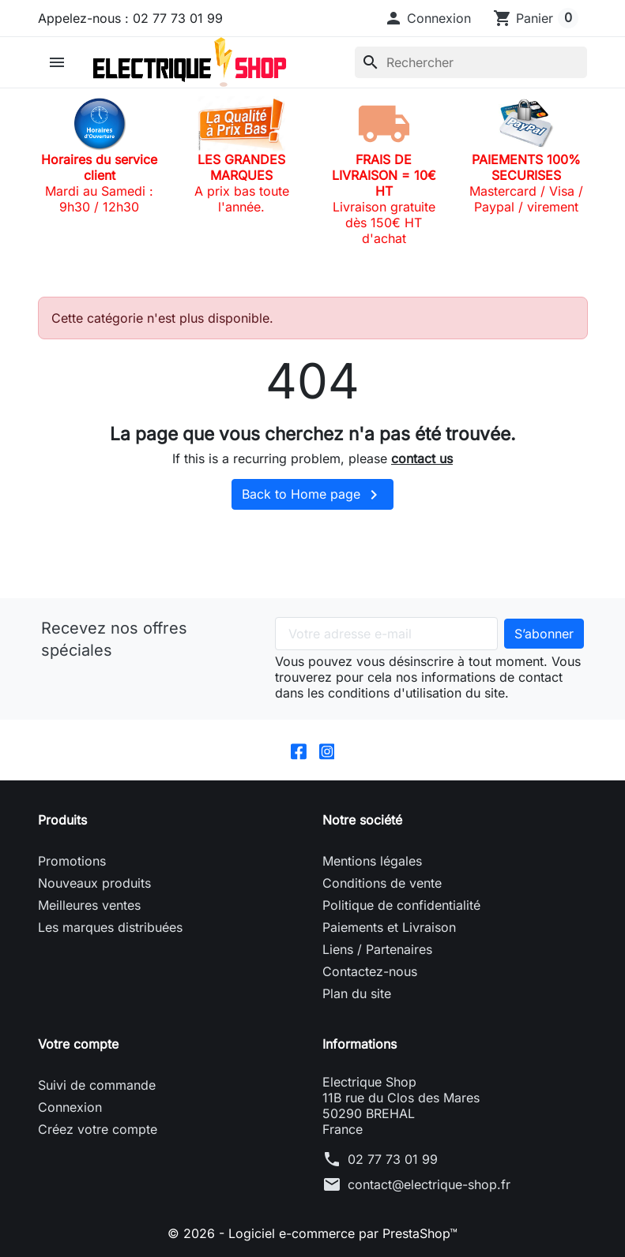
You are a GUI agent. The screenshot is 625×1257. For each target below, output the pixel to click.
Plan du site (356, 993)
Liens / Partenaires (377, 949)
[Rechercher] (471, 62)
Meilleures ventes (89, 905)
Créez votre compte (97, 1129)
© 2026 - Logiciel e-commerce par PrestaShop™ (312, 1233)
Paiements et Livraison (389, 927)
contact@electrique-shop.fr (429, 1184)
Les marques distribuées (110, 927)
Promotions (72, 861)
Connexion (70, 1107)
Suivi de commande (97, 1085)
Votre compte (78, 1044)
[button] (427, 18)
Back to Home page (312, 494)
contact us (422, 458)
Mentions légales (372, 861)
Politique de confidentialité (401, 905)
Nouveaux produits (94, 883)
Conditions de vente (382, 883)
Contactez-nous (369, 971)
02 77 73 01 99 (393, 1159)
